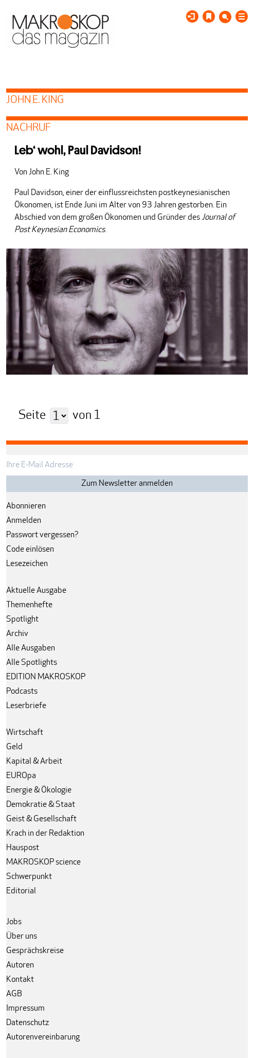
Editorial (21, 891)
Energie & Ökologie (38, 790)
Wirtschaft (24, 733)
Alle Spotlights (31, 663)
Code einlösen (30, 549)
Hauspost (22, 848)
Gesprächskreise (35, 951)
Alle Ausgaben (30, 648)
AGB (14, 994)
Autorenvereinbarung (43, 1037)
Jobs (14, 922)
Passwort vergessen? (42, 535)
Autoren (20, 965)
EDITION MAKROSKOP (45, 677)
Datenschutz (27, 1023)
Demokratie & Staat (40, 805)
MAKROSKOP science (43, 862)
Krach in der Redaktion (45, 834)
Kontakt (20, 980)
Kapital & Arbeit (34, 761)
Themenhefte (29, 605)
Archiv (17, 634)
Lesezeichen (27, 564)
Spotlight (22, 619)
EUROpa (21, 776)
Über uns (21, 936)
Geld (14, 747)
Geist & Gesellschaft (41, 819)
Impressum (25, 1008)
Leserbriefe (26, 706)
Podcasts (22, 691)
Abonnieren (26, 506)
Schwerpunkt (29, 877)
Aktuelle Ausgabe (36, 591)
